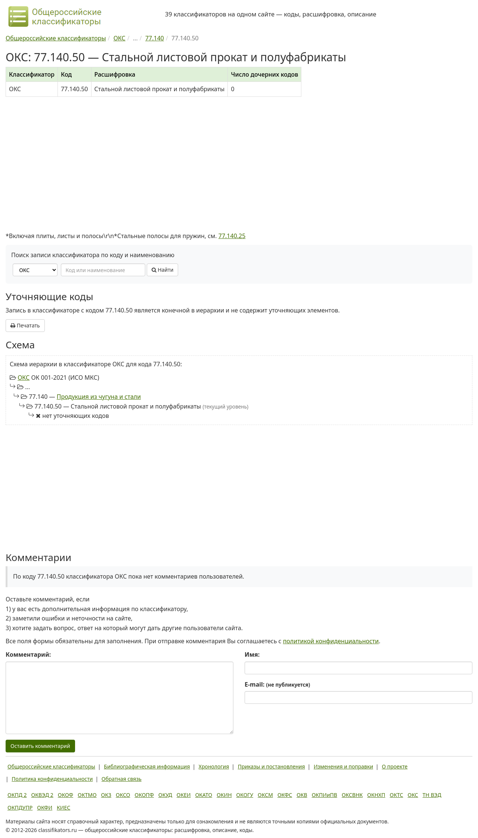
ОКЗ (106, 794)
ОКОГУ (245, 794)
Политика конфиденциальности (52, 778)
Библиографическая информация (147, 766)
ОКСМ (265, 794)
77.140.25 (232, 236)
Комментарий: (28, 654)
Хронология (214, 766)
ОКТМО (87, 794)
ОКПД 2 (17, 794)
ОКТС (396, 794)
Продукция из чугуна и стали (99, 396)
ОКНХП (376, 794)
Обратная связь (122, 778)
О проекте (394, 766)
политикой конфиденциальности (331, 641)
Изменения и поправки (343, 766)
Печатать (25, 325)
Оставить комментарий (40, 745)
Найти (163, 269)
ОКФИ (44, 807)
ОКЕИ (184, 794)
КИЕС (63, 807)
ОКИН (224, 794)
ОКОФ (65, 794)
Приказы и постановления (271, 766)
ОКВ (302, 794)
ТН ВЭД (432, 794)
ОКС (24, 377)
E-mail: (277, 684)
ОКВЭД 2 (42, 794)
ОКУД (165, 794)
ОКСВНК (352, 794)
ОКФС (284, 794)
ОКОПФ (144, 794)
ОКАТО (203, 794)
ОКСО (123, 794)
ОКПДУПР (19, 807)
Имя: (252, 654)
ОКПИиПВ (324, 794)
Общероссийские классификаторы (51, 766)
